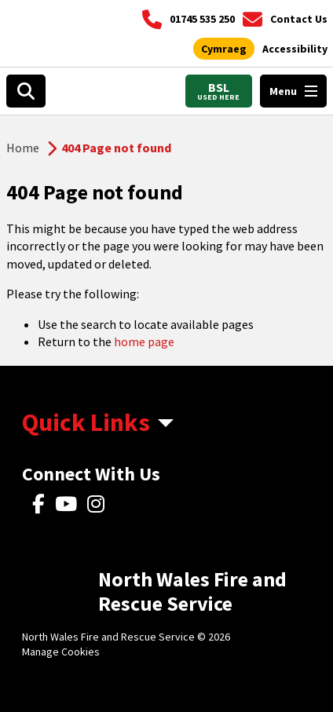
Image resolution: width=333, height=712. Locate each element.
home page (144, 341)
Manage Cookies (61, 651)
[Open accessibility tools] (295, 49)
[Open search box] (26, 91)
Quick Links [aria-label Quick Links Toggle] (86, 422)
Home (22, 147)
